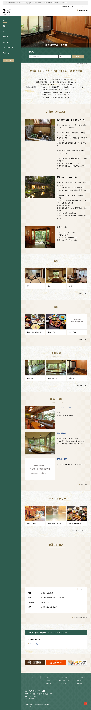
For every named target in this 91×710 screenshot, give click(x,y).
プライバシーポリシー (79, 677)
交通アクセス (64, 683)
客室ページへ (82, 293)
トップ (33, 677)
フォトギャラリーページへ (78, 530)
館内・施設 (83, 484)
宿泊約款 (79, 680)
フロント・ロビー (64, 407)
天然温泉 (48, 683)
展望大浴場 (61, 433)
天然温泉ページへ (81, 385)
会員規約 (79, 683)
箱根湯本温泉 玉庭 (35, 691)
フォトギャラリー (64, 680)
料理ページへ (82, 339)
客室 (48, 677)
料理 (48, 680)
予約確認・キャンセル (68, 6)
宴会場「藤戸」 (63, 459)
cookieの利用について (30, 707)
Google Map (81, 589)
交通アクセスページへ (79, 617)
